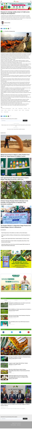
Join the (8, 31)
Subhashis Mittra (7, 22)
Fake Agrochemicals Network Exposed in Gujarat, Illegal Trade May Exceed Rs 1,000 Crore (15, 178)
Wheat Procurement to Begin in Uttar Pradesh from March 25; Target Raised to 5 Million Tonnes (15, 155)
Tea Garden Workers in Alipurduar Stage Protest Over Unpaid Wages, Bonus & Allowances (16, 226)
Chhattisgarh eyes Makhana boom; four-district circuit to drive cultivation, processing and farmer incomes (19, 304)
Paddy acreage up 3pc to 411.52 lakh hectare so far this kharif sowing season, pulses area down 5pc (16, 125)
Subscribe (25, 120)
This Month (16, 300)
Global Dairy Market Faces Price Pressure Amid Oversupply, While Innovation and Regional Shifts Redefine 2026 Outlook (18, 377)
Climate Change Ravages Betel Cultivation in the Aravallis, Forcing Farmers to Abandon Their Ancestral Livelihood (14, 202)
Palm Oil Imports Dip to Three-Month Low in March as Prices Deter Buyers (14, 232)
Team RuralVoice (11, 305)
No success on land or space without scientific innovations (16, 129)
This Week (5, 300)
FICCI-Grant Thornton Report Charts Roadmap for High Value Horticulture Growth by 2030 (19, 316)
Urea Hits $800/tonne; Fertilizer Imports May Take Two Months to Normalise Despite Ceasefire (20, 310)
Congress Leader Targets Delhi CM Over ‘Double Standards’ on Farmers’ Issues (15, 238)
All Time (26, 300)
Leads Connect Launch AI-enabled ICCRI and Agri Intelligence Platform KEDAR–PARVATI (15, 405)
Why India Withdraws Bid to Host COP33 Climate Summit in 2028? (19, 322)
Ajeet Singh (10, 324)
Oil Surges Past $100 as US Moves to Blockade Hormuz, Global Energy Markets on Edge (20, 357)
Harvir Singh (10, 311)
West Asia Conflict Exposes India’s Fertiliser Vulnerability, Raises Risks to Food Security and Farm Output (19, 370)
